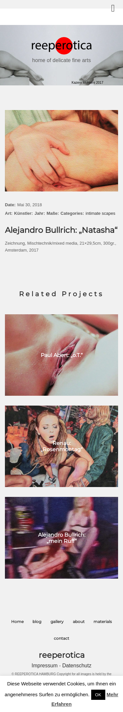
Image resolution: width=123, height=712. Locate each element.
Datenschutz (77, 665)
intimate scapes (100, 213)
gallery (57, 621)
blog (36, 621)
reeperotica (62, 655)
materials (102, 621)
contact (61, 638)
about (79, 621)
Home (17, 621)
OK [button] (98, 694)
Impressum (45, 665)
